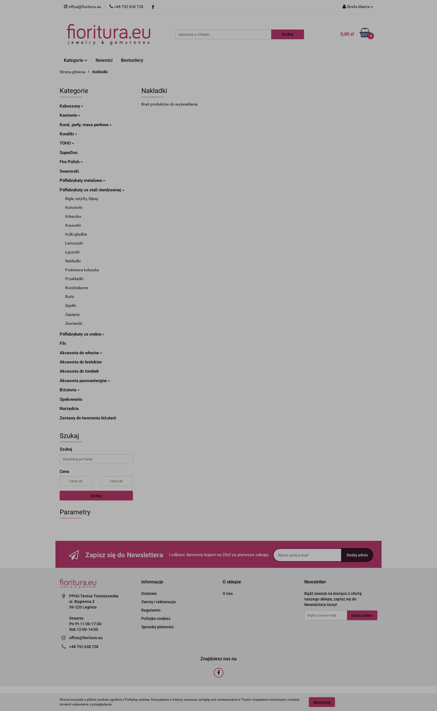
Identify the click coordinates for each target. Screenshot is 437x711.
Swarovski (69, 171)
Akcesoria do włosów (81, 352)
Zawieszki (73, 323)
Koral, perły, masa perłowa (86, 124)
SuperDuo (68, 152)
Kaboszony (71, 106)
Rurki (69, 296)
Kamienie (70, 115)
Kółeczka (73, 216)
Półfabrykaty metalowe (82, 180)
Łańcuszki (74, 243)
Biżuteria (70, 389)
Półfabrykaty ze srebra (82, 334)
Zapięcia (72, 314)
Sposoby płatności (157, 627)
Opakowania (71, 399)
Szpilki (70, 305)
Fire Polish (71, 161)
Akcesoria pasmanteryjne (85, 380)
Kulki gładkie (76, 234)
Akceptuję (322, 702)
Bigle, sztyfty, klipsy (81, 198)
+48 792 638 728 (83, 646)
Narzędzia (69, 408)
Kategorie (75, 60)
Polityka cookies (155, 618)
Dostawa (149, 593)
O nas (228, 593)
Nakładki (73, 261)
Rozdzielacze (76, 287)
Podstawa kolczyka (82, 270)
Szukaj (96, 495)
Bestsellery (132, 60)
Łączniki (72, 252)
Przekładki (74, 279)
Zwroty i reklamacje (158, 602)
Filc (63, 343)
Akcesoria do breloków (81, 362)
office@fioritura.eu (86, 638)
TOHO (67, 143)
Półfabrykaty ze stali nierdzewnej (92, 189)
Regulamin (151, 610)
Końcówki (73, 207)
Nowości (104, 60)
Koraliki (68, 133)
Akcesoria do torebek (79, 371)
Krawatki (73, 225)
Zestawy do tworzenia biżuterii (88, 418)
